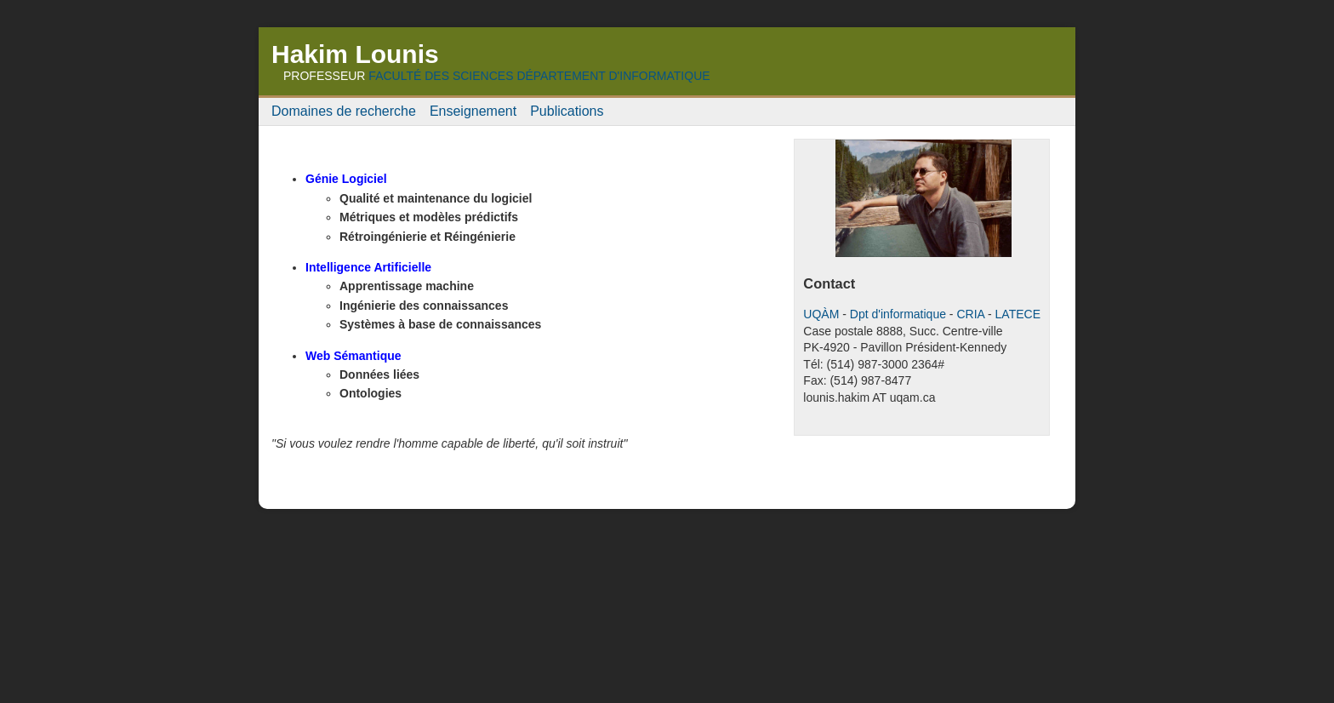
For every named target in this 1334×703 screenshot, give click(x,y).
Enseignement (473, 111)
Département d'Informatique (613, 76)
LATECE (1017, 314)
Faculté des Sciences (440, 76)
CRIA (970, 314)
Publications (566, 111)
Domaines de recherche (343, 111)
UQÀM (821, 314)
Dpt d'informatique (898, 314)
